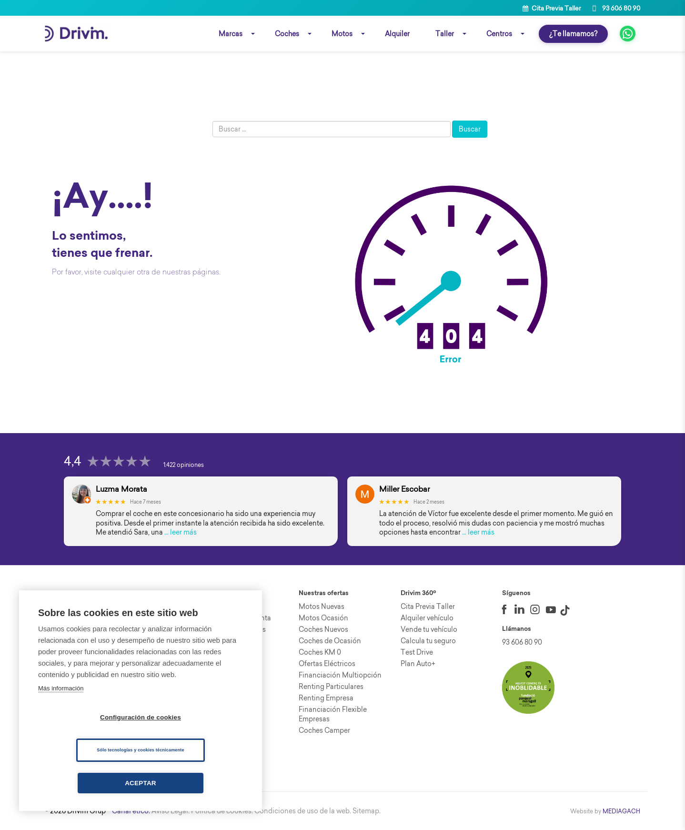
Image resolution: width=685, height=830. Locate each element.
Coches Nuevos (323, 629)
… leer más (180, 532)
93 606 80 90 (615, 8)
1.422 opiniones (183, 464)
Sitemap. (367, 811)
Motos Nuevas (321, 606)
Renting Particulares (331, 686)
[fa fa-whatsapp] (627, 33)
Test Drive (417, 652)
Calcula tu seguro (428, 641)
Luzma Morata (121, 489)
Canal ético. (131, 811)
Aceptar (140, 783)
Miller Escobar (404, 489)
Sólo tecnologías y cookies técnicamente (140, 750)
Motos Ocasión (323, 618)
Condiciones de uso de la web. (302, 811)
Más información (60, 688)
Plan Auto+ (418, 663)
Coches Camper (324, 730)
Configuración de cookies (140, 717)
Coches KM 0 (320, 652)
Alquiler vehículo (427, 618)
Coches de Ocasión (330, 641)
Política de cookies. (222, 811)
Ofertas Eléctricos (327, 663)
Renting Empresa (326, 698)
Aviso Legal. (170, 811)
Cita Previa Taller (552, 8)
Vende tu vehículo (429, 629)
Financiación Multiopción (340, 675)
